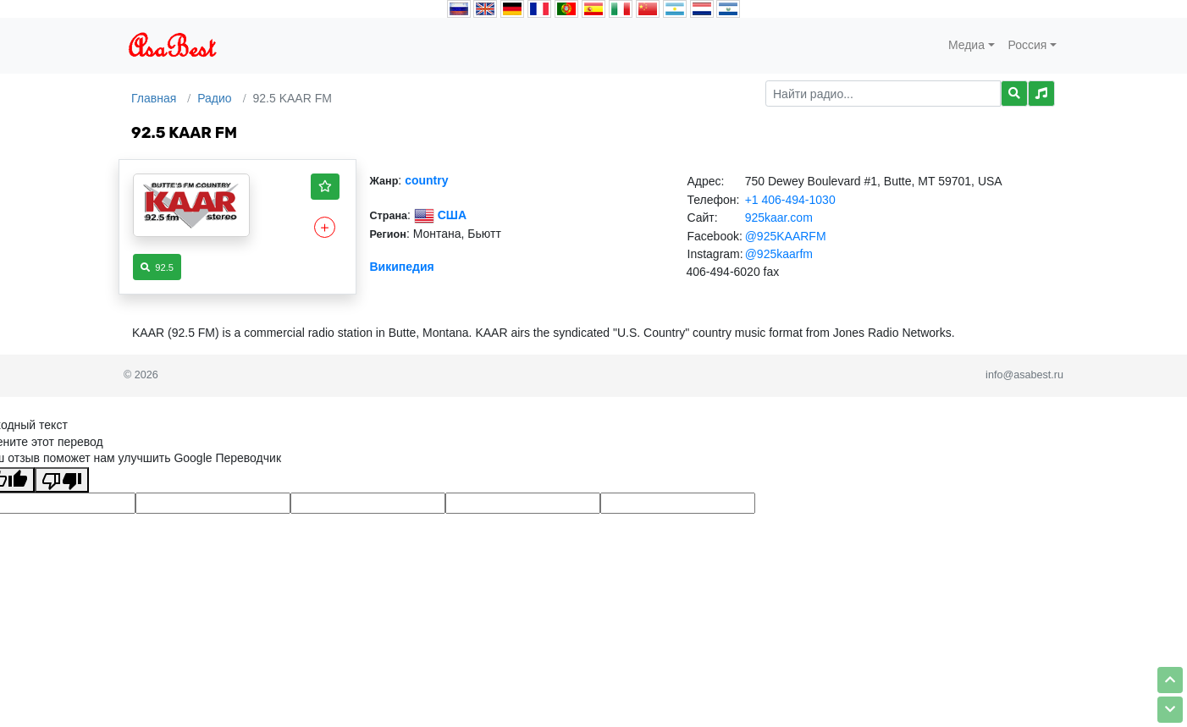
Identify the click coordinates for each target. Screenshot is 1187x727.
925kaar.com (779, 217)
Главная (153, 98)
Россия (1027, 45)
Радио (214, 98)
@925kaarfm (779, 254)
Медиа (966, 45)
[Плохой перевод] (62, 480)
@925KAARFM (785, 236)
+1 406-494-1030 (790, 200)
